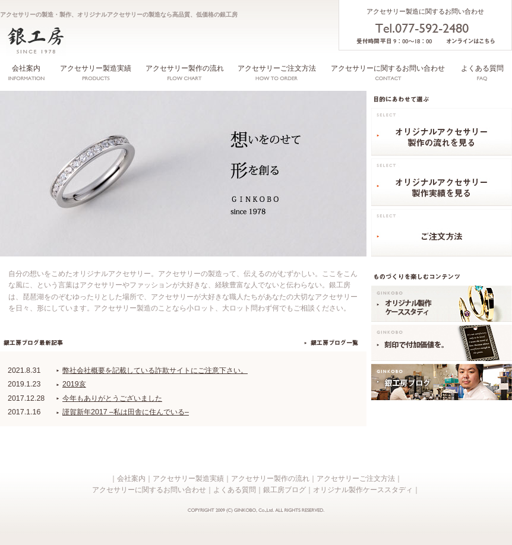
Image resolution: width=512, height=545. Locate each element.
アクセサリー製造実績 (95, 68)
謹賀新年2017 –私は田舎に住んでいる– (125, 412)
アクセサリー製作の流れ (185, 68)
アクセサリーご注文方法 (277, 68)
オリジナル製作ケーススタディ (363, 490)
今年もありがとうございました (112, 398)
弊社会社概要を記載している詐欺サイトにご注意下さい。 (155, 370)
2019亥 (74, 384)
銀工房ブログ (284, 490)
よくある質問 (482, 68)
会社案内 (26, 68)
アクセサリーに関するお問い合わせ (388, 68)
